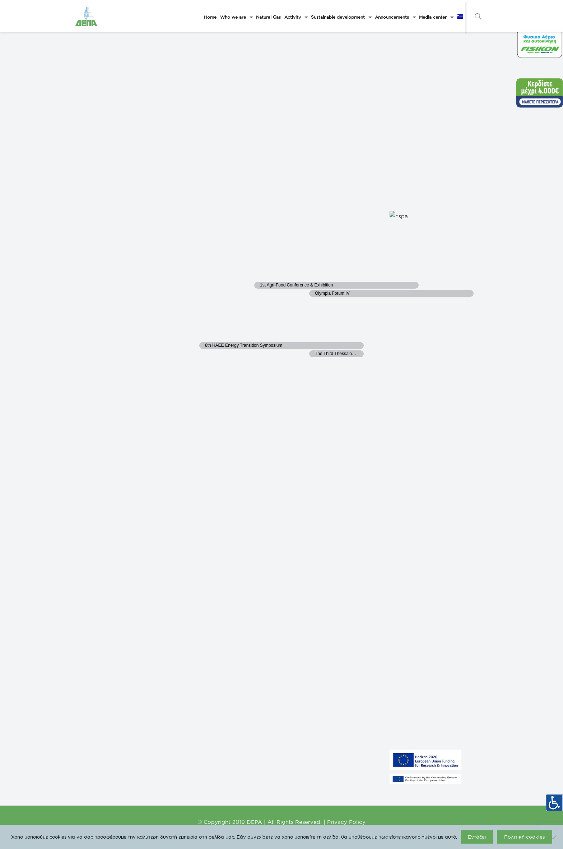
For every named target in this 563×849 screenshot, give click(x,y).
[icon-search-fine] (478, 16)
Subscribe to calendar (432, 404)
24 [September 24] (430, 272)
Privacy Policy (346, 822)
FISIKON (189, 664)
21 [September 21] (264, 272)
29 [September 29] (320, 333)
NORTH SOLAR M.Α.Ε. (99, 664)
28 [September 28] (265, 333)
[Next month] (107, 50)
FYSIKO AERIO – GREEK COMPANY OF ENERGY (123, 642)
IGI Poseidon (193, 717)
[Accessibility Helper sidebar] (554, 799)
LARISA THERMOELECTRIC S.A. (108, 728)
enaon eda (191, 685)
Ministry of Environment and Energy (214, 642)
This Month (134, 52)
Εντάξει (477, 836)
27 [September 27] (210, 333)
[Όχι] (554, 837)
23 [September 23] (375, 272)
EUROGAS (191, 707)
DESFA (188, 674)
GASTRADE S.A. (93, 653)
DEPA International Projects (207, 696)
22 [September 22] (320, 272)
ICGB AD (190, 728)
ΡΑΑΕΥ (188, 653)
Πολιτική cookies (524, 836)
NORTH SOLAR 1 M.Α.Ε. (100, 674)
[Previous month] (93, 50)
